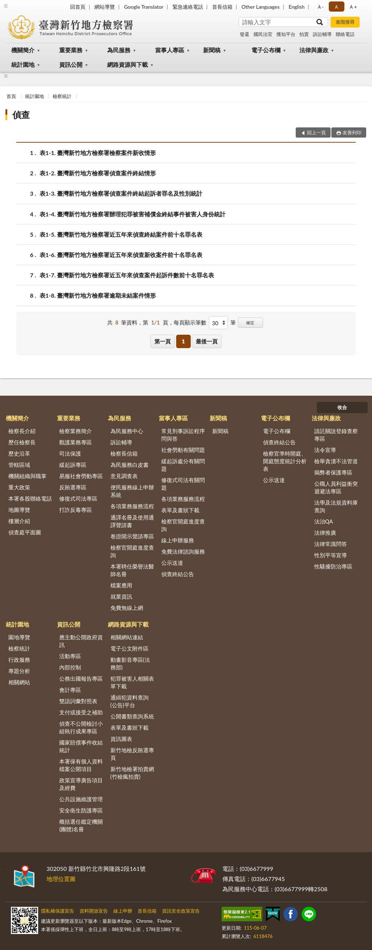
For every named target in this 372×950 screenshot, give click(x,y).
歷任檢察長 (22, 442)
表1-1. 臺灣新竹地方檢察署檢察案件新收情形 (98, 152)
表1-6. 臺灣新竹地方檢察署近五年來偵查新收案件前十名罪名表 (121, 254)
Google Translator (143, 7)
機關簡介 (23, 49)
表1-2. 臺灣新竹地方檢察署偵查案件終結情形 (98, 173)
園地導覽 (19, 637)
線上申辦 (122, 911)
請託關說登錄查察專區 (336, 435)
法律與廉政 (313, 49)
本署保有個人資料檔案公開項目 (81, 765)
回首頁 (77, 7)
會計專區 (70, 689)
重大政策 (19, 487)
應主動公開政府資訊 (81, 641)
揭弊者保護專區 (333, 472)
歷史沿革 (19, 453)
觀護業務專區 (75, 442)
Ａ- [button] (320, 7)
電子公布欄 (265, 49)
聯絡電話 (345, 34)
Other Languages (261, 7)
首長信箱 (222, 7)
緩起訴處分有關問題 (183, 465)
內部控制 (70, 667)
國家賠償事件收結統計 (81, 746)
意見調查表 (124, 476)
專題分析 (19, 671)
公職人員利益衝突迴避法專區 (336, 487)
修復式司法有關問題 (183, 484)
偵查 (21, 114)
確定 (250, 322)
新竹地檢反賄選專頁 (132, 754)
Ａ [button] (336, 7)
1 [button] (183, 341)
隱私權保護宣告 (57, 911)
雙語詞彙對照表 (78, 701)
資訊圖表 (121, 738)
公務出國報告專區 (81, 678)
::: (6, 5)
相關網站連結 (126, 637)
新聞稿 (212, 49)
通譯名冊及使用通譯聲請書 (132, 521)
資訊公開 (70, 64)
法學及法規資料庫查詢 (336, 506)
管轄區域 (19, 464)
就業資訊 (121, 596)
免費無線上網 (126, 607)
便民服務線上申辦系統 (132, 491)
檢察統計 (62, 96)
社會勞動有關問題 (183, 450)
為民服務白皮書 (129, 464)
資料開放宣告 (94, 911)
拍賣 (304, 34)
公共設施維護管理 (81, 799)
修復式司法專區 (78, 498)
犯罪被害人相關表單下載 (132, 682)
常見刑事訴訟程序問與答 (183, 435)
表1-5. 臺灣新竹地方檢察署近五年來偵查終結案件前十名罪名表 (121, 234)
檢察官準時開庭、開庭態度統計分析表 (285, 461)
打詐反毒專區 (75, 509)
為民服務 (118, 49)
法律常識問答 (330, 544)
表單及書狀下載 (180, 510)
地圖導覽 (19, 509)
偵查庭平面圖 (24, 532)
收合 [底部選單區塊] (342, 407)
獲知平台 (285, 34)
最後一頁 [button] (207, 341)
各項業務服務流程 (132, 506)
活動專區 (70, 656)
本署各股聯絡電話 (30, 498)
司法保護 (70, 453)
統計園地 (23, 64)
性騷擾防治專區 (333, 566)
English (297, 7)
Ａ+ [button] (353, 7)
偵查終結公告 (177, 574)
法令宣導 (325, 450)
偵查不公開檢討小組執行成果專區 (81, 727)
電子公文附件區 (129, 648)
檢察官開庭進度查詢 (132, 551)
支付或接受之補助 (81, 712)
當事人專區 (169, 49)
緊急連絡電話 (188, 7)
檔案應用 (121, 585)
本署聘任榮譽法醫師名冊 (132, 570)
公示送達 (172, 562)
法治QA (323, 521)
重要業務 (70, 49)
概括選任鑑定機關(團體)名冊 (81, 825)
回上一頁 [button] (316, 132)
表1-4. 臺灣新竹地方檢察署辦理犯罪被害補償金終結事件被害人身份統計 (133, 214)
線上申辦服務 (177, 540)
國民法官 (263, 34)
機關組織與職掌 (27, 476)
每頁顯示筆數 (190, 322)
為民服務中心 (126, 431)
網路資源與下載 (127, 64)
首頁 (11, 96)
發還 (244, 34)
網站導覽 (104, 7)
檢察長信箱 (124, 453)
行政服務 (19, 659)
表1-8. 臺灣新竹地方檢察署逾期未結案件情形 (98, 295)
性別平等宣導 (330, 555)
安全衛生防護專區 (81, 810)
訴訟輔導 (322, 34)
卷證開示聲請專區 (132, 536)
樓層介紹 (19, 521)
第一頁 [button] (162, 341)
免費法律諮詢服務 (183, 551)
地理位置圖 (61, 878)
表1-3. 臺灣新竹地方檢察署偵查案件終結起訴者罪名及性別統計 (121, 193)
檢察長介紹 (22, 431)
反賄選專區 (72, 487)
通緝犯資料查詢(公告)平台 (129, 701)
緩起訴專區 (72, 464)
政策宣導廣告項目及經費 (81, 784)
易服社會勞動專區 (81, 476)
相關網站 (19, 682)
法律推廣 (325, 532)
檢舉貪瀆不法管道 (336, 461)
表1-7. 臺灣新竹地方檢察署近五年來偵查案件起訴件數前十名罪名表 (127, 275)
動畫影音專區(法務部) (130, 663)
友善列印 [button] (352, 132)
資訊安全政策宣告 (181, 911)
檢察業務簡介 (75, 431)
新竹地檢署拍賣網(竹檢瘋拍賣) (132, 773)
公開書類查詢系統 (132, 716)
